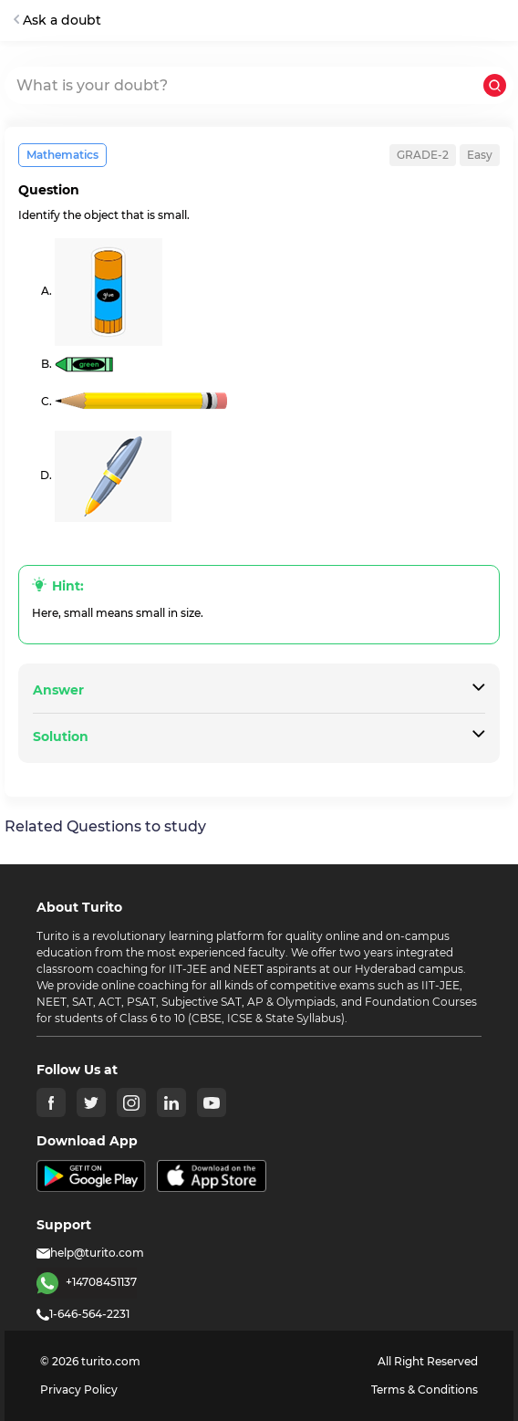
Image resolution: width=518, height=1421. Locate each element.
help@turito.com (90, 1252)
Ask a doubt (57, 20)
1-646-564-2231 (83, 1314)
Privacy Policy (79, 1389)
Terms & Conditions (424, 1389)
